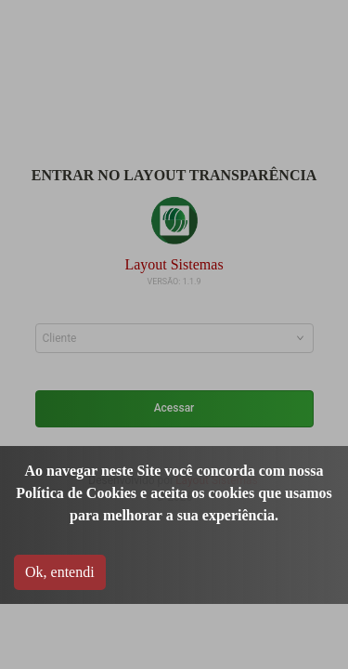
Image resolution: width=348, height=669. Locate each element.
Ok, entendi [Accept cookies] (60, 572)
